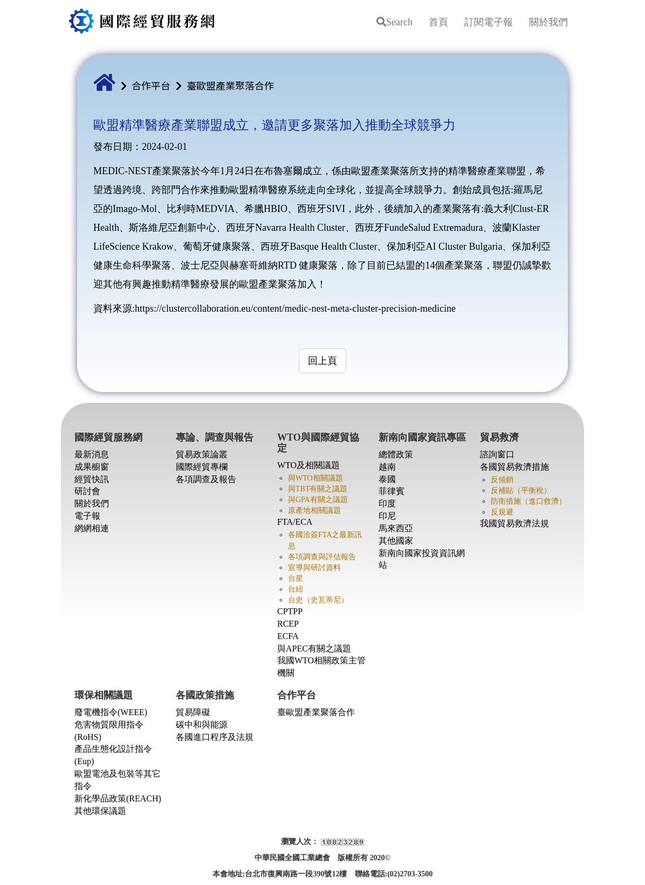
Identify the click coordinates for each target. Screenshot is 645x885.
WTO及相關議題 (308, 465)
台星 (295, 578)
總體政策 (396, 454)
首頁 (438, 22)
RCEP (288, 623)
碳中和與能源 (202, 724)
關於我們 (548, 22)
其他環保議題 (100, 810)
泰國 (387, 479)
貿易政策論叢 (202, 454)
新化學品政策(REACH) (117, 798)
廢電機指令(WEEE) (110, 712)
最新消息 (91, 454)
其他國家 (396, 540)
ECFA (288, 636)
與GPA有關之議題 (318, 500)
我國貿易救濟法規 (514, 523)
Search (394, 22)
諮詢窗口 (497, 454)
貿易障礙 (193, 712)
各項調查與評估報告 (322, 557)
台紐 (295, 589)
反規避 (502, 512)
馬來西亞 (396, 528)
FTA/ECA (294, 521)
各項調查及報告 (206, 479)
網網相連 (91, 528)
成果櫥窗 (91, 466)
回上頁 (322, 360)
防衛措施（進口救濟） (528, 501)
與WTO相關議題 (315, 478)
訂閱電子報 (488, 22)
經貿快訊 (91, 479)
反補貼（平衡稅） (521, 490)
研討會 (87, 491)
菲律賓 (391, 491)
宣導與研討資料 (314, 568)
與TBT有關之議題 (317, 489)
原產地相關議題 (314, 510)
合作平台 (151, 85)
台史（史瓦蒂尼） (318, 600)
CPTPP (290, 611)
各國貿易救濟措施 (514, 466)
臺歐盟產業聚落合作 (230, 85)
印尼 (387, 515)
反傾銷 (502, 480)
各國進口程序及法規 (214, 737)
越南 (387, 466)
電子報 (87, 515)
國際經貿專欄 (202, 466)
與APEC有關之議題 (314, 648)
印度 (387, 503)
